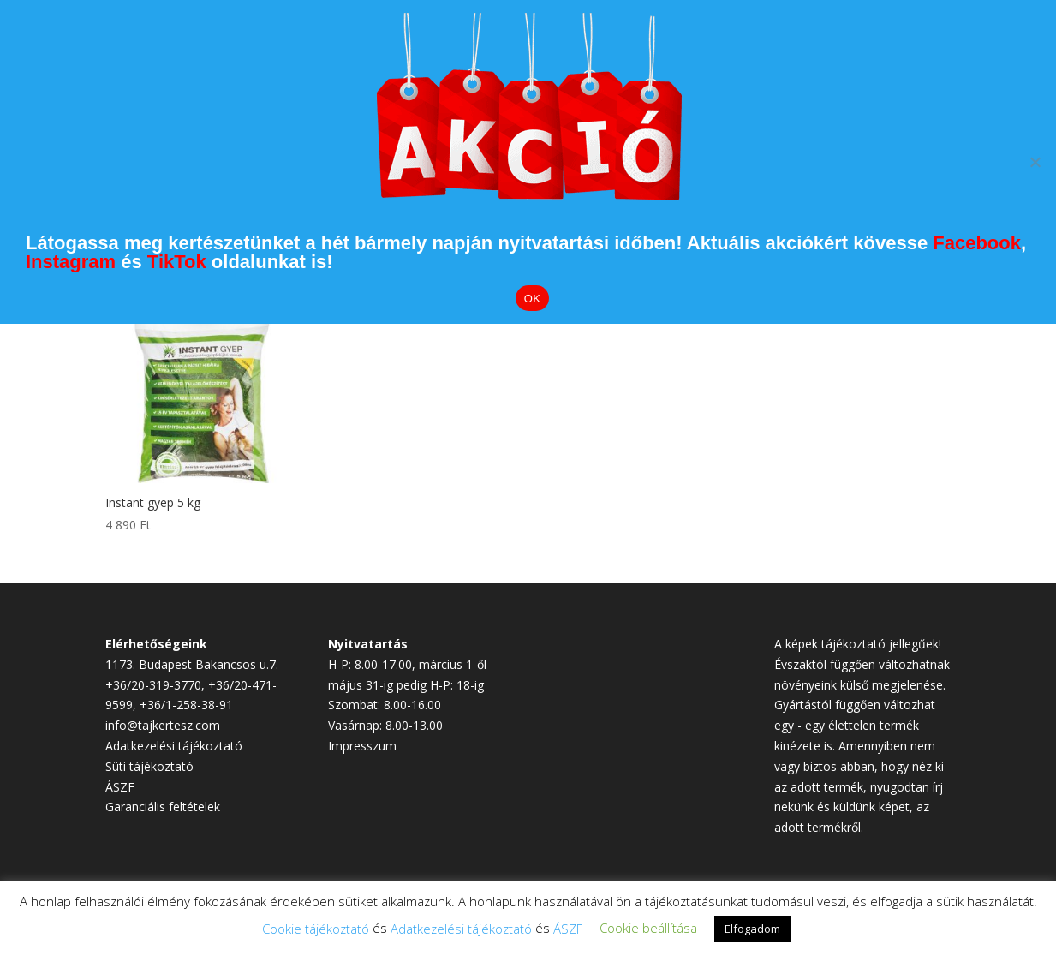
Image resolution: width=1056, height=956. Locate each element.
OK (532, 298)
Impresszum (362, 746)
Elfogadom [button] (752, 928)
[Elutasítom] (1034, 161)
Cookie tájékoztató (315, 928)
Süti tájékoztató (149, 766)
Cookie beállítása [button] (648, 927)
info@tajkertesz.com (162, 725)
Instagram (71, 261)
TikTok (176, 261)
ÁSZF (119, 787)
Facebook (977, 243)
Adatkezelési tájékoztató (173, 746)
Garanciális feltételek (162, 806)
